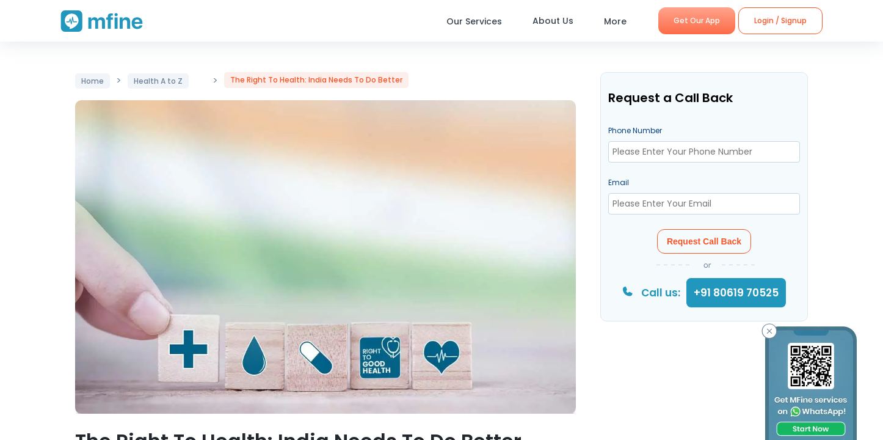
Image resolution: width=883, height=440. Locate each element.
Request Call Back (704, 241)
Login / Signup (780, 20)
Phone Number (635, 130)
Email (618, 182)
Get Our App (697, 20)
